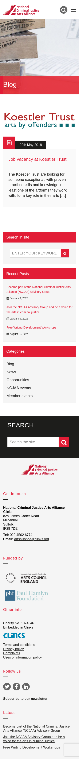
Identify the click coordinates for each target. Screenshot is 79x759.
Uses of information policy (22, 657)
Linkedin (26, 686)
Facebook (16, 686)
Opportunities (18, 380)
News (11, 372)
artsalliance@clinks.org (31, 539)
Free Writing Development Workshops (31, 327)
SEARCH (20, 425)
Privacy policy (13, 649)
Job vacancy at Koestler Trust (37, 159)
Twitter (7, 686)
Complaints (11, 653)
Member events (20, 396)
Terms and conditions (19, 645)
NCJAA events (19, 388)
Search (64, 253)
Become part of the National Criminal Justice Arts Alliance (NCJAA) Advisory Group (39, 289)
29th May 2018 (31, 145)
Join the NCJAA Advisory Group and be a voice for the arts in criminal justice (39, 309)
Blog (10, 364)
